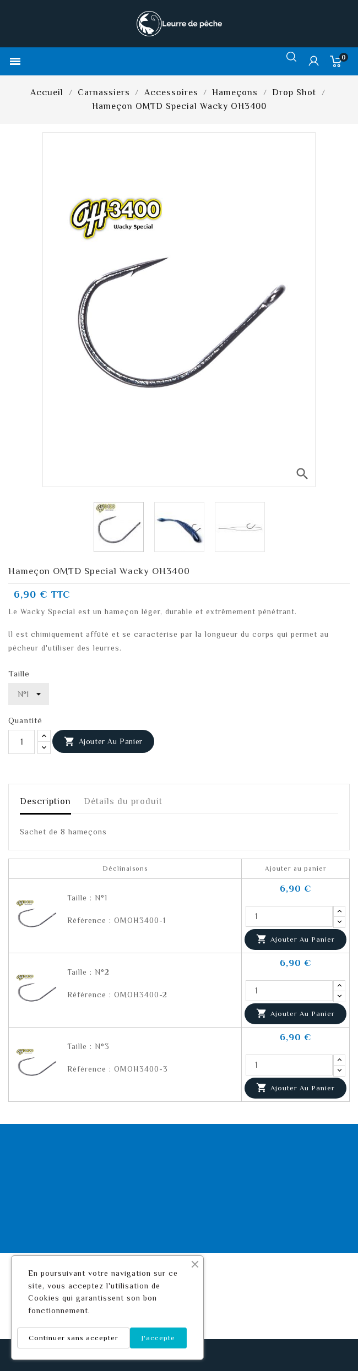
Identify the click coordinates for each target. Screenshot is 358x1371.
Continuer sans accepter (73, 1338)
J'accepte (158, 1338)
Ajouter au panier (103, 742)
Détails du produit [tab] (123, 801)
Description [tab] (45, 801)
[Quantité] (21, 742)
